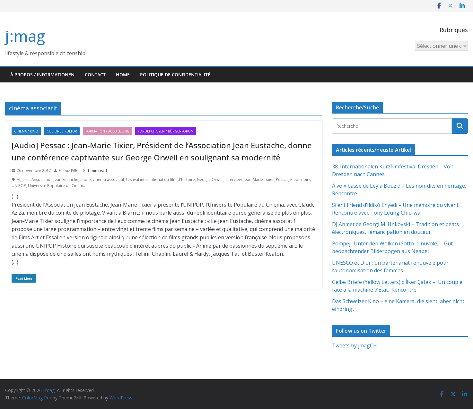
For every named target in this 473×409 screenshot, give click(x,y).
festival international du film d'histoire (160, 179)
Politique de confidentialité (175, 75)
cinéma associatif (108, 179)
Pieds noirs (300, 179)
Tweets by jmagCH (354, 345)
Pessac (282, 179)
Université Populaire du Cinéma (56, 185)
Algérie (23, 179)
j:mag (25, 35)
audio (85, 179)
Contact (95, 75)
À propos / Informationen (42, 75)
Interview (233, 179)
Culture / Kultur (62, 131)
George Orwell (210, 179)
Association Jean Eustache (54, 179)
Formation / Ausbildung (107, 131)
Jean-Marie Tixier (259, 179)
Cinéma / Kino (26, 131)
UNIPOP (19, 185)
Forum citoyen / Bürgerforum (166, 131)
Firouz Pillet (69, 170)
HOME (123, 75)
